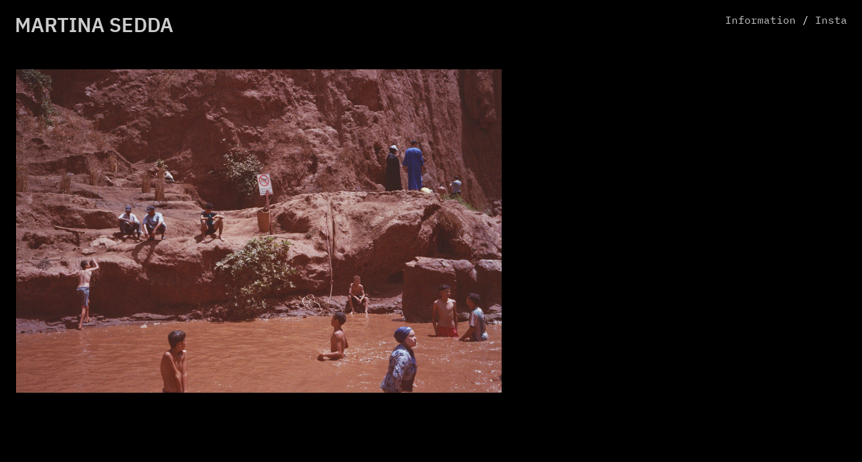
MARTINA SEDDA (94, 27)
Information (760, 21)
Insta (831, 21)
